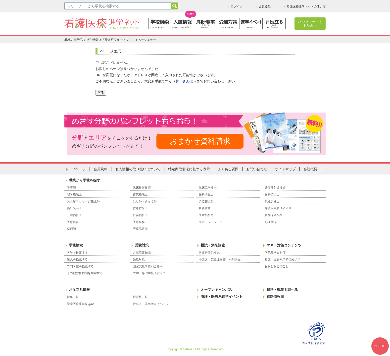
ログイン (237, 6)
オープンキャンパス (216, 290)
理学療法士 (74, 194)
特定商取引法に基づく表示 (189, 169)
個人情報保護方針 (314, 343)
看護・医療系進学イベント (222, 296)
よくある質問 (228, 169)
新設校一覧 (140, 297)
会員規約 (100, 169)
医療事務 (139, 222)
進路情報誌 (275, 296)
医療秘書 (73, 222)
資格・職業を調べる (282, 290)
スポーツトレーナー (212, 222)
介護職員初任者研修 (278, 208)
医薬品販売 (140, 229)
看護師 (71, 187)
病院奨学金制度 (275, 252)
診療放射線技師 (275, 187)
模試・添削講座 (213, 245)
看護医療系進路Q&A (80, 304)
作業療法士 (140, 194)
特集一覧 (73, 297)
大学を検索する (77, 252)
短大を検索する (77, 259)
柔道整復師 (206, 201)
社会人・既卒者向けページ (151, 304)
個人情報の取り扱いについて (137, 169)
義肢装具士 (74, 208)
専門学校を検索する (80, 266)
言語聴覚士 (206, 208)
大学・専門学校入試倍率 (149, 273)
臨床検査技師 (142, 187)
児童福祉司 (206, 215)
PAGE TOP (380, 346)
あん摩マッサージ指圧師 (83, 201)
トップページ (75, 169)
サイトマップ (285, 169)
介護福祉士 (74, 215)
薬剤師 (71, 229)
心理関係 (271, 222)
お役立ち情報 (79, 290)
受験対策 (142, 245)
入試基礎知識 (142, 252)
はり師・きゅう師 (145, 201)
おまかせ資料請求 (200, 141)
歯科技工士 (272, 194)
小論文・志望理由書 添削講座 (220, 259)
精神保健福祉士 (275, 215)
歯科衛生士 (206, 194)
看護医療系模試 (209, 252)
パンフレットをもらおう (310, 23)
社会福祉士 (140, 215)
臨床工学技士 (208, 187)
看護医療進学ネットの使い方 (306, 6)
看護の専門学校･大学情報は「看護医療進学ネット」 (99, 40)
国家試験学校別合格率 (148, 266)
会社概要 (310, 169)
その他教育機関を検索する (85, 273)
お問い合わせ (256, 169)
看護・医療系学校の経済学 (282, 259)
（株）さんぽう (184, 81)
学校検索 (76, 245)
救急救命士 (140, 208)
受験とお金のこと (277, 266)
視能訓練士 (272, 201)
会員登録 (265, 6)
